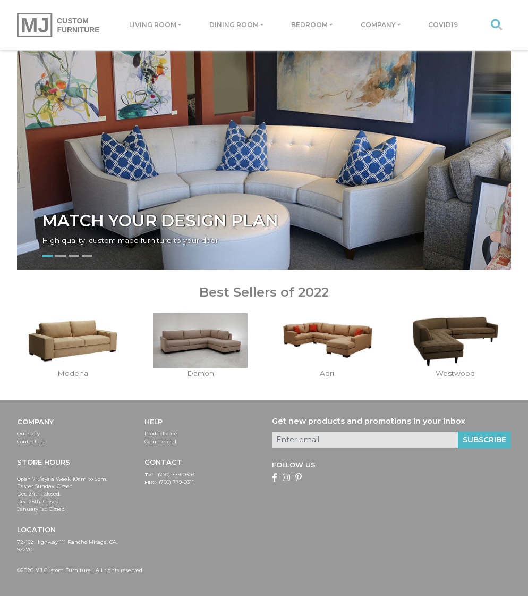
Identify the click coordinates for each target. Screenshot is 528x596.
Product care (160, 433)
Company (378, 25)
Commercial (160, 441)
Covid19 (443, 25)
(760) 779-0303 (176, 474)
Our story (28, 433)
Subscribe (484, 439)
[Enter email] (365, 440)
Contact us (30, 441)
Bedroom (309, 25)
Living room (152, 25)
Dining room (234, 25)
